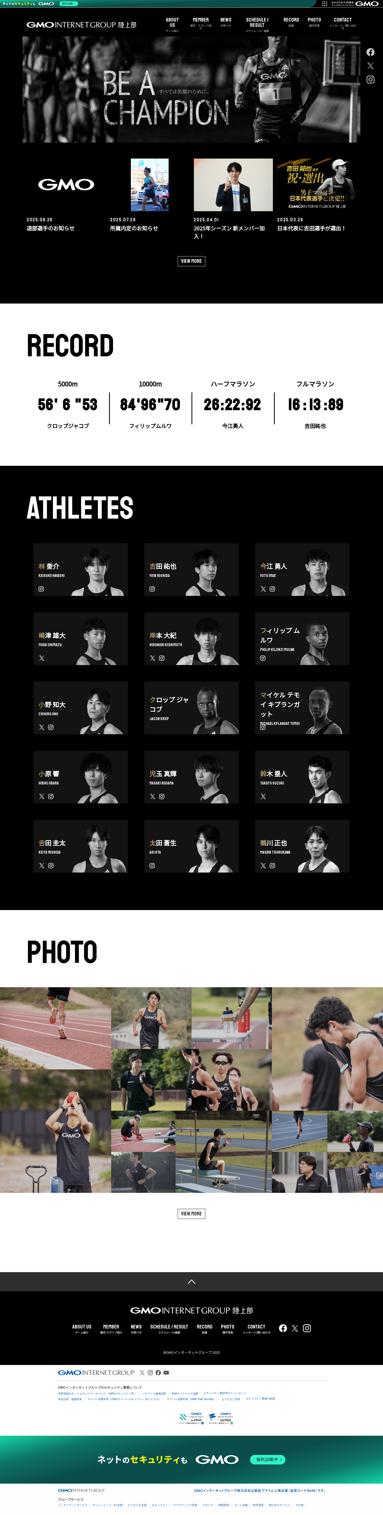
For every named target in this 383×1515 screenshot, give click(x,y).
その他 (299, 1502)
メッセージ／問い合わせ (343, 23)
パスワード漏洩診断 (154, 1391)
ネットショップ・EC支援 (108, 1502)
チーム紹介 (172, 24)
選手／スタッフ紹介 (201, 23)
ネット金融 (241, 1502)
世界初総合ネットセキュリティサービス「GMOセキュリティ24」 (97, 1391)
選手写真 (314, 22)
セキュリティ (160, 1502)
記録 (291, 22)
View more (191, 258)
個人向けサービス (279, 1502)
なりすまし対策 (231, 1396)
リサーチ (207, 1502)
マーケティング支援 (185, 1502)
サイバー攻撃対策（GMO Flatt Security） (191, 1396)
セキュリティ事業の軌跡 (260, 1396)
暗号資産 (258, 1502)
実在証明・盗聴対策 (70, 1396)
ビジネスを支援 (137, 1502)
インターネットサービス (72, 1502)
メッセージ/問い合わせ (256, 1327)
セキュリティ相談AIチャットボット (225, 1390)
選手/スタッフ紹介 (111, 1327)
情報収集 (223, 1502)
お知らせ (225, 22)
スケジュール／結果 (257, 24)
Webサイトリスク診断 (185, 1391)
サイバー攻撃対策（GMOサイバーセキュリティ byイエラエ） (124, 1396)
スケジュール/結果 (169, 1327)
